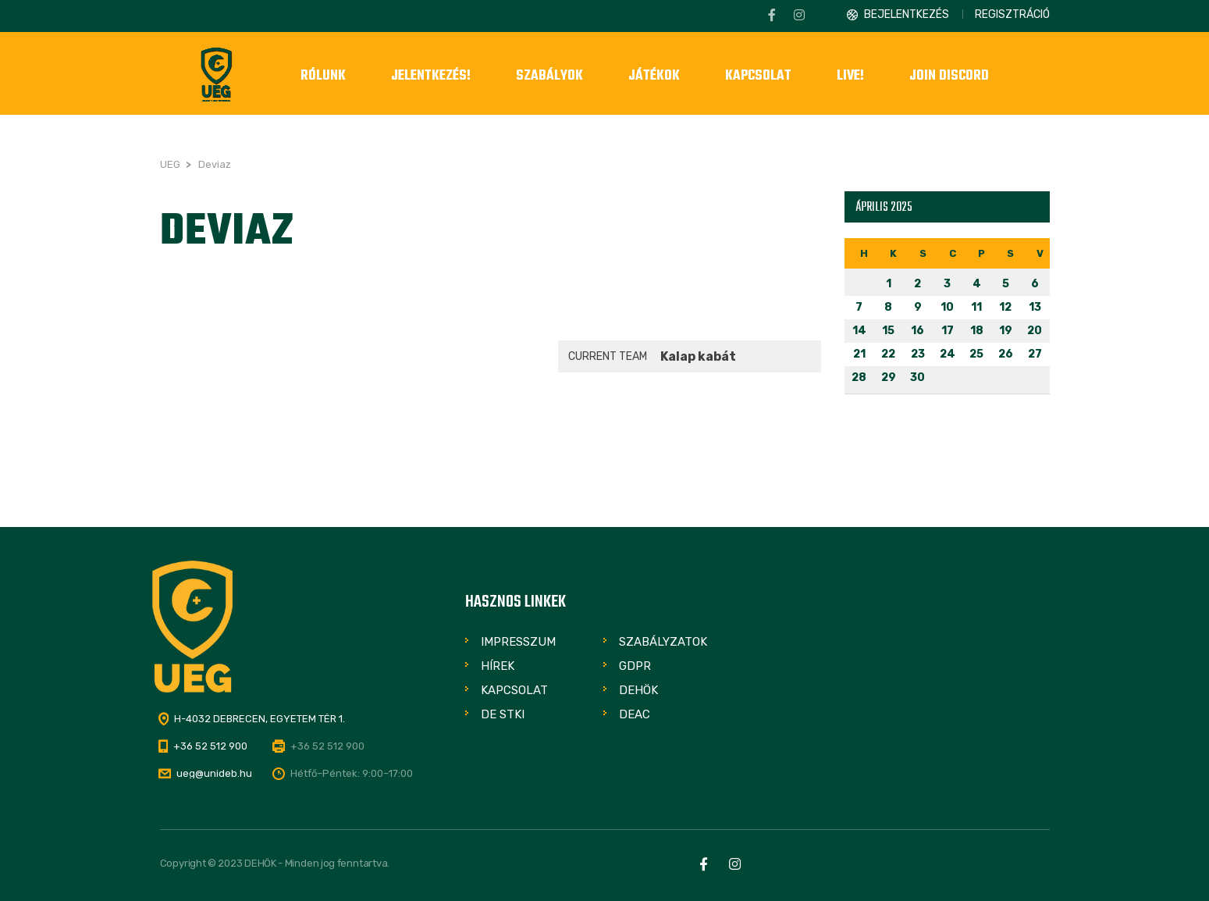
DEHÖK (638, 690)
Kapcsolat (514, 690)
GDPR (635, 666)
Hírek (497, 666)
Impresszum (518, 642)
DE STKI (502, 714)
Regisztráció (1012, 14)
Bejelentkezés (906, 14)
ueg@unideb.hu (214, 773)
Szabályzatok (663, 642)
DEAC (634, 714)
